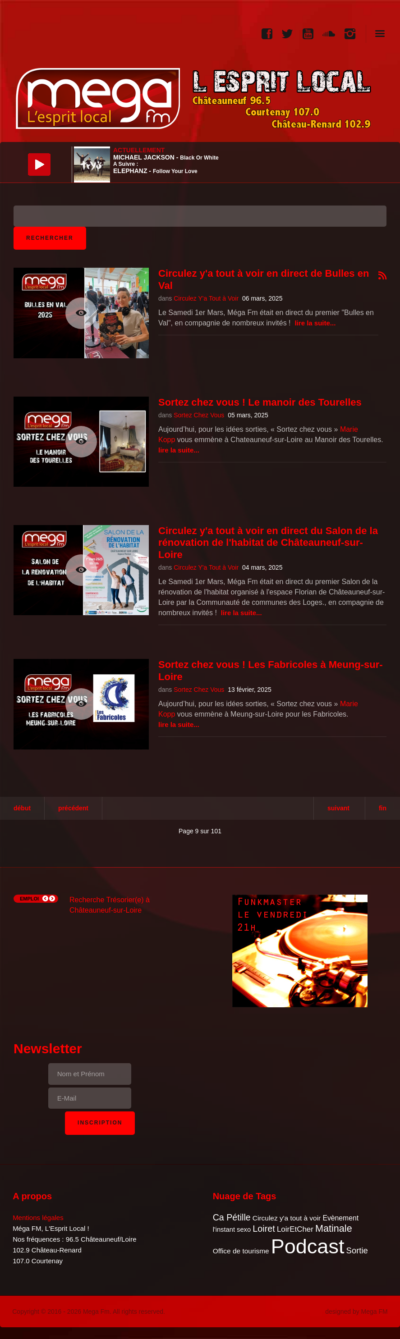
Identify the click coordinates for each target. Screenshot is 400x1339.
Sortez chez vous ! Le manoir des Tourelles (260, 402)
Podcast (308, 1246)
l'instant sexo (232, 1229)
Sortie (357, 1250)
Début (22, 808)
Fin (382, 808)
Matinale (333, 1228)
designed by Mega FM (356, 1311)
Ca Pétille (232, 1217)
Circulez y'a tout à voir (287, 1218)
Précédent (73, 808)
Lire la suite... (315, 323)
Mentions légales (38, 1217)
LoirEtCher (295, 1229)
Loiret (264, 1229)
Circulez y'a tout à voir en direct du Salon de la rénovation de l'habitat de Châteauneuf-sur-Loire (268, 542)
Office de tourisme (241, 1251)
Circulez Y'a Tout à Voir (206, 298)
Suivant (338, 808)
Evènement (340, 1218)
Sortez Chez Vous (199, 415)
